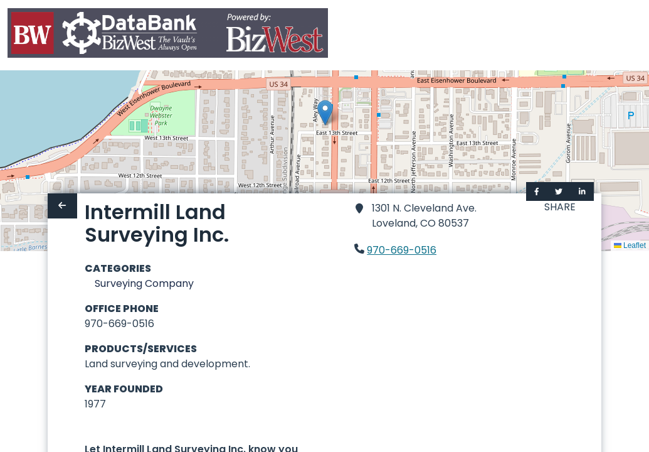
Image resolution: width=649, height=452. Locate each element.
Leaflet (630, 245)
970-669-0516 (401, 250)
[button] (325, 113)
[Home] (167, 35)
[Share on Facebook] (536, 191)
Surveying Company (144, 283)
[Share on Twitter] (559, 191)
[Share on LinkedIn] (582, 191)
